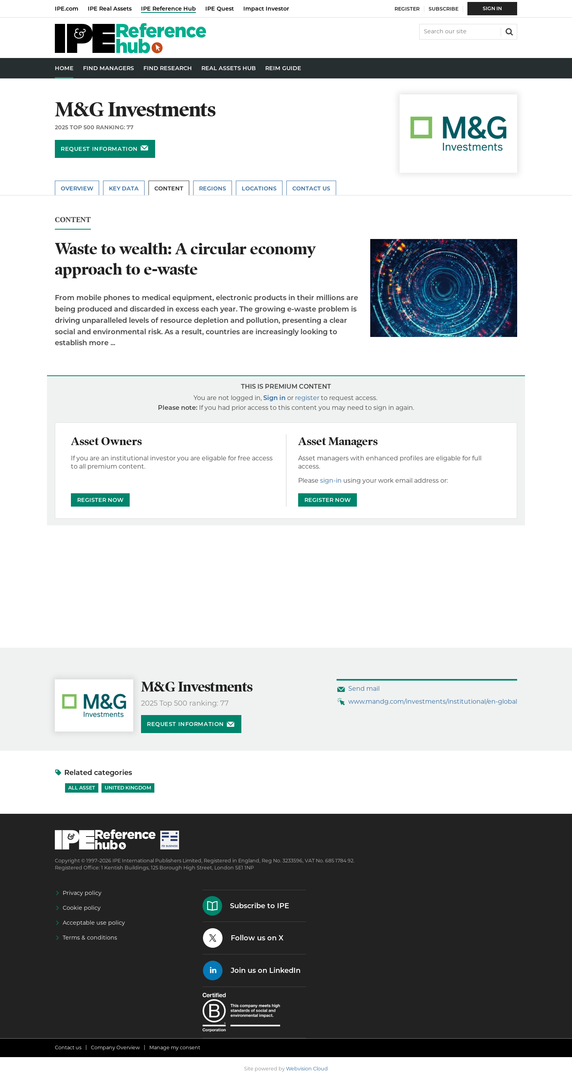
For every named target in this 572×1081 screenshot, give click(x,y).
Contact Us (311, 188)
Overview (77, 188)
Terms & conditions (90, 937)
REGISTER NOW (100, 499)
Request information (99, 148)
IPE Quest (219, 8)
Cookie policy (82, 907)
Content (168, 188)
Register (407, 9)
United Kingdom (128, 788)
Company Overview (115, 1047)
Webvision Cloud (307, 1069)
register (307, 398)
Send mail (364, 688)
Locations (259, 188)
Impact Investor (266, 8)
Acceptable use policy (94, 922)
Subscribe (443, 9)
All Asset (81, 788)
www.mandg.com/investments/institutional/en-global (432, 701)
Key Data (124, 188)
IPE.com (66, 8)
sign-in (331, 480)
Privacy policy (82, 892)
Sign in (274, 398)
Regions (212, 188)
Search (508, 31)
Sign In (492, 8)
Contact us (68, 1047)
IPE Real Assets (110, 8)
